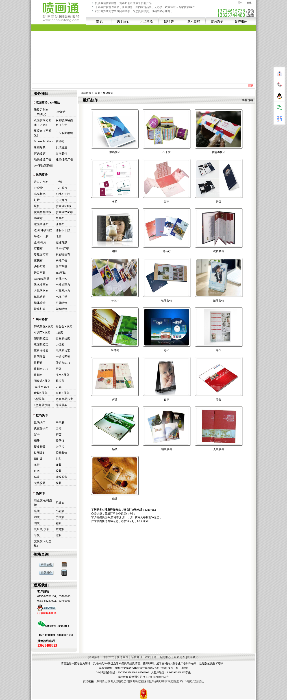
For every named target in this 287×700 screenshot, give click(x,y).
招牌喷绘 (61, 303)
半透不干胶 (41, 236)
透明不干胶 (63, 230)
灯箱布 (38, 248)
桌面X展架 (63, 393)
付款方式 (108, 657)
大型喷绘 (146, 21)
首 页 (99, 21)
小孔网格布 (63, 290)
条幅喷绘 (61, 309)
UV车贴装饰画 (43, 165)
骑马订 (60, 440)
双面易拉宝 (41, 344)
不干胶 (60, 422)
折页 (58, 434)
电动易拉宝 (63, 350)
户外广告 (61, 260)
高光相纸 (40, 194)
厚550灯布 (62, 248)
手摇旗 (60, 517)
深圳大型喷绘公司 (118, 681)
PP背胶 (38, 188)
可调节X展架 (42, 332)
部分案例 (217, 21)
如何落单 (94, 657)
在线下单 (151, 657)
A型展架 (39, 399)
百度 (176, 681)
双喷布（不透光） (42, 133)
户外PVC (61, 278)
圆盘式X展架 (42, 380)
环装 (58, 465)
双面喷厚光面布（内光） (42, 122)
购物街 (60, 141)
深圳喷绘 (101, 681)
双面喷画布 (63, 254)
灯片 (37, 200)
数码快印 (170, 21)
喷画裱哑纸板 (42, 212)
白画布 (60, 218)
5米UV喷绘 (186, 681)
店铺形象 (40, 147)
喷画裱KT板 (63, 206)
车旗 (37, 535)
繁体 (249, 2)
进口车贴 (40, 272)
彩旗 (58, 523)
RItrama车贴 (42, 278)
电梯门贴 (61, 296)
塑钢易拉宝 (41, 338)
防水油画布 (41, 284)
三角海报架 (41, 350)
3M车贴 (61, 272)
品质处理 (137, 657)
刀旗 (58, 387)
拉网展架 (40, 356)
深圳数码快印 (152, 681)
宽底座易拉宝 (64, 399)
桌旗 (37, 511)
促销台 (38, 374)
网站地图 (179, 657)
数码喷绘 (40, 174)
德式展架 (61, 405)
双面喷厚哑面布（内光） (64, 122)
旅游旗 (60, 529)
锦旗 (37, 517)
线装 (58, 483)
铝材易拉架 (63, 338)
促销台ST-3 (41, 368)
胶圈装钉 (61, 452)
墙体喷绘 (40, 303)
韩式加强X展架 (44, 326)
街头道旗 (40, 153)
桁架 (58, 368)
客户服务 (241, 21)
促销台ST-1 (63, 362)
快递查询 (122, 657)
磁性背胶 (61, 242)
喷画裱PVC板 (64, 212)
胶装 (58, 471)
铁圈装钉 (40, 452)
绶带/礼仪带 (41, 529)
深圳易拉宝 (136, 681)
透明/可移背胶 (43, 230)
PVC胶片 (61, 188)
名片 (58, 428)
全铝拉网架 (63, 356)
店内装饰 (61, 153)
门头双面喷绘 (64, 133)
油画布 (60, 224)
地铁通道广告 (42, 159)
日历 (37, 471)
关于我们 (123, 21)
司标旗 (60, 502)
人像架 (60, 344)
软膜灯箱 (40, 309)
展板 (37, 206)
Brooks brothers (43, 141)
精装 (37, 477)
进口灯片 (61, 200)
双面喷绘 (198, 681)
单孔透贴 (40, 296)
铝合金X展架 (64, 326)
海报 (37, 465)
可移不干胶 (63, 194)
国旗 (37, 523)
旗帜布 (38, 260)
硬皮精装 (40, 446)
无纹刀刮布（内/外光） (41, 112)
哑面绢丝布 (41, 224)
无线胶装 (40, 483)
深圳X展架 (166, 681)
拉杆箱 (38, 362)
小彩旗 (60, 511)
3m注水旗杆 (41, 387)
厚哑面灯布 (41, 254)
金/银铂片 (40, 242)
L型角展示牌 (42, 405)
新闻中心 (165, 657)
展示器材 (193, 21)
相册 (37, 440)
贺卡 (37, 434)
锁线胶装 (61, 477)
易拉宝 (60, 380)
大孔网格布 (41, 290)
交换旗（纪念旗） (42, 543)
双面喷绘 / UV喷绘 (46, 102)
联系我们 (193, 657)
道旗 (58, 535)
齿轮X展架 (41, 393)
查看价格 (247, 100)
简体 (240, 2)
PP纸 (59, 182)
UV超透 (61, 112)
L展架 (59, 332)
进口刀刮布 (41, 182)
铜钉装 (38, 458)
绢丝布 (38, 218)
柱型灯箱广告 (64, 159)
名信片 (60, 446)
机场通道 (61, 147)
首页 (97, 93)
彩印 (58, 458)
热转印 (39, 493)
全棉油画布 (63, 284)
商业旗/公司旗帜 (43, 503)
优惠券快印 (41, 428)
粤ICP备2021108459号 (156, 676)
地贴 (58, 236)
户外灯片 (40, 266)
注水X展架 (63, 374)
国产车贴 (61, 266)
